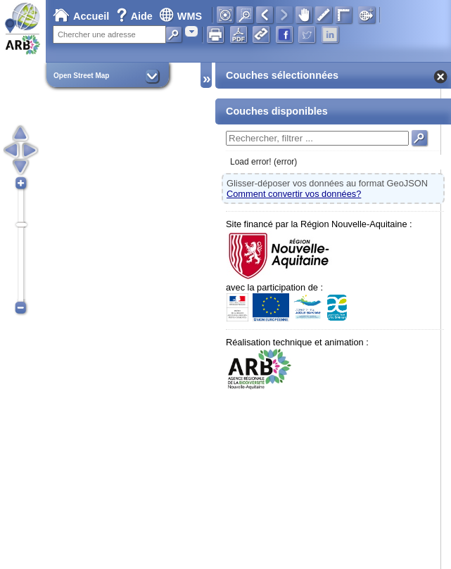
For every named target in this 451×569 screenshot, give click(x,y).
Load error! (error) (263, 162)
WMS (180, 16)
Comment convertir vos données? (294, 193)
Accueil (81, 16)
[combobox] (191, 31)
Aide (135, 16)
